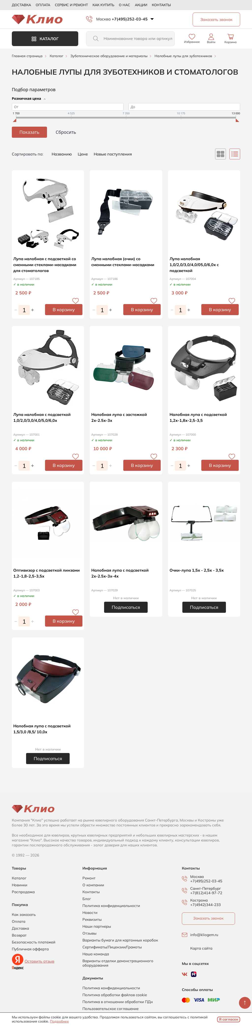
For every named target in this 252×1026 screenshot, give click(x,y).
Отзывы (89, 933)
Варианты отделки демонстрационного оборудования (117, 963)
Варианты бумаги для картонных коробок (120, 940)
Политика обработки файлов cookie (114, 995)
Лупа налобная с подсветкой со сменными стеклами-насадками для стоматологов (44, 264)
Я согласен (228, 1019)
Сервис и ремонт (71, 5)
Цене (83, 154)
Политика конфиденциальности (111, 906)
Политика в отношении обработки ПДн (117, 1002)
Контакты (161, 5)
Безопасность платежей (33, 942)
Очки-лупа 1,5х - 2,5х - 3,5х (197, 570)
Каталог (45, 38)
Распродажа (23, 892)
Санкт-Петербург (205, 888)
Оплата (43, 5)
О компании (93, 885)
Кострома (199, 900)
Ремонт (88, 878)
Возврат (19, 935)
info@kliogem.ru (204, 935)
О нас (124, 5)
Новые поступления (113, 154)
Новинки (19, 885)
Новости (89, 912)
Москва (103, 19)
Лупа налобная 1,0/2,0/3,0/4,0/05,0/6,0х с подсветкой (194, 264)
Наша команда (95, 954)
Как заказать (24, 914)
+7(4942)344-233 (205, 904)
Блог (86, 899)
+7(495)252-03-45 (130, 19)
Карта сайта (201, 948)
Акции (141, 5)
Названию (62, 154)
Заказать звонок (208, 918)
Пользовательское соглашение (110, 1009)
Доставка (21, 5)
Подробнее (59, 1021)
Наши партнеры (96, 926)
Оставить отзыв (39, 961)
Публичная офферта (30, 949)
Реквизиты (92, 919)
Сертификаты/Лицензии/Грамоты (112, 947)
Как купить (103, 5)
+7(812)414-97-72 (206, 892)
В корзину (64, 309)
